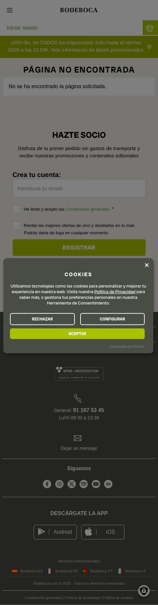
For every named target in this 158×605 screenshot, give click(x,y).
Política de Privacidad (115, 292)
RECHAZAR (42, 318)
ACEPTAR (77, 333)
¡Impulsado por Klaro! (126, 346)
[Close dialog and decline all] (147, 265)
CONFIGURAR (112, 318)
